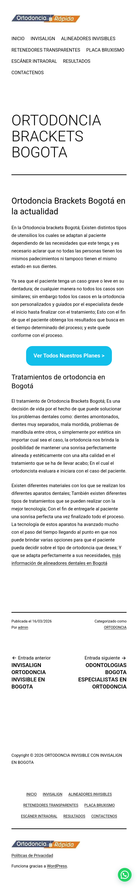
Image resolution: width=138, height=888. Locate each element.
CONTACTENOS (27, 72)
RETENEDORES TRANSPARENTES (45, 50)
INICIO (17, 38)
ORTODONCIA (115, 627)
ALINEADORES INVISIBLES (88, 38)
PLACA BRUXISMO (105, 50)
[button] (125, 875)
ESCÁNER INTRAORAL (34, 61)
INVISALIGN (43, 38)
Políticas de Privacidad (32, 855)
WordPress (57, 866)
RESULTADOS (76, 61)
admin (23, 627)
